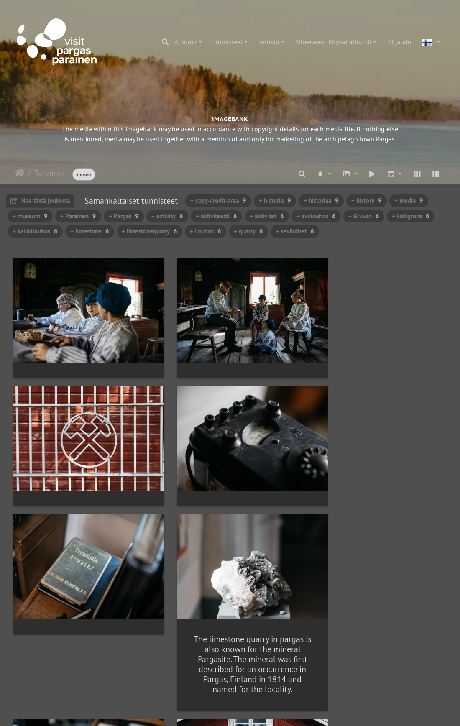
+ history (366, 201)
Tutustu (268, 42)
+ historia (275, 201)
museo (84, 174)
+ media (408, 201)
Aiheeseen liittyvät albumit (333, 42)
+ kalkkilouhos (35, 231)
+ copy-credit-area (218, 201)
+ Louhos (205, 231)
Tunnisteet (228, 42)
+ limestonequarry (149, 231)
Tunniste (49, 173)
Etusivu (19, 173)
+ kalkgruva (410, 216)
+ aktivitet (267, 216)
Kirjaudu (399, 42)
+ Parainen (78, 216)
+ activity (167, 216)
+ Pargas (124, 216)
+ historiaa (321, 201)
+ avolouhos (316, 216)
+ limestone (89, 231)
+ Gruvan (363, 216)
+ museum (30, 216)
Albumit (185, 42)
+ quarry (248, 231)
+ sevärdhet (295, 231)
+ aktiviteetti (216, 216)
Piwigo (247, 712)
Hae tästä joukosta (40, 201)
